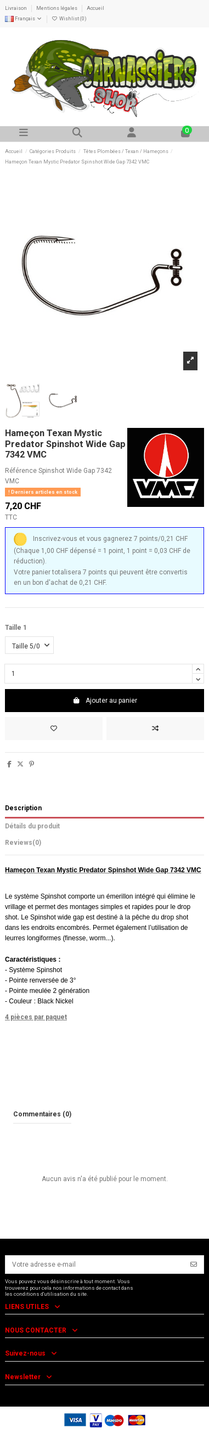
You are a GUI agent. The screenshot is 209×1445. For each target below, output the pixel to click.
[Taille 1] (29, 645)
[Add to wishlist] (54, 728)
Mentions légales (57, 8)
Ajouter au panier (104, 700)
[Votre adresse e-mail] (94, 1264)
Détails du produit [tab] (32, 826)
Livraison (16, 8)
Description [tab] (23, 808)
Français (23, 18)
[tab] (104, 844)
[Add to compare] (155, 728)
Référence (21, 471)
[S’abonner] (194, 1264)
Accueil (95, 8)
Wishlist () (69, 18)
